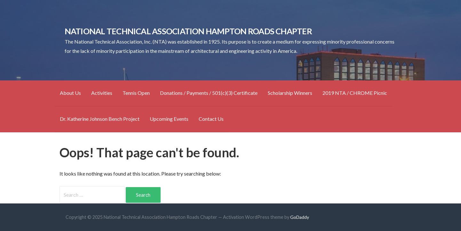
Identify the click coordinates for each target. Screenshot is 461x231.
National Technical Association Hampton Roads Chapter (188, 31)
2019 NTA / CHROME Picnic (354, 93)
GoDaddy (299, 217)
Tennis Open (136, 93)
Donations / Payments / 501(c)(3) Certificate (209, 93)
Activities (101, 93)
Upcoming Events (169, 119)
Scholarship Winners (290, 93)
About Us (70, 93)
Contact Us (211, 119)
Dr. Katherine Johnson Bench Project (99, 119)
